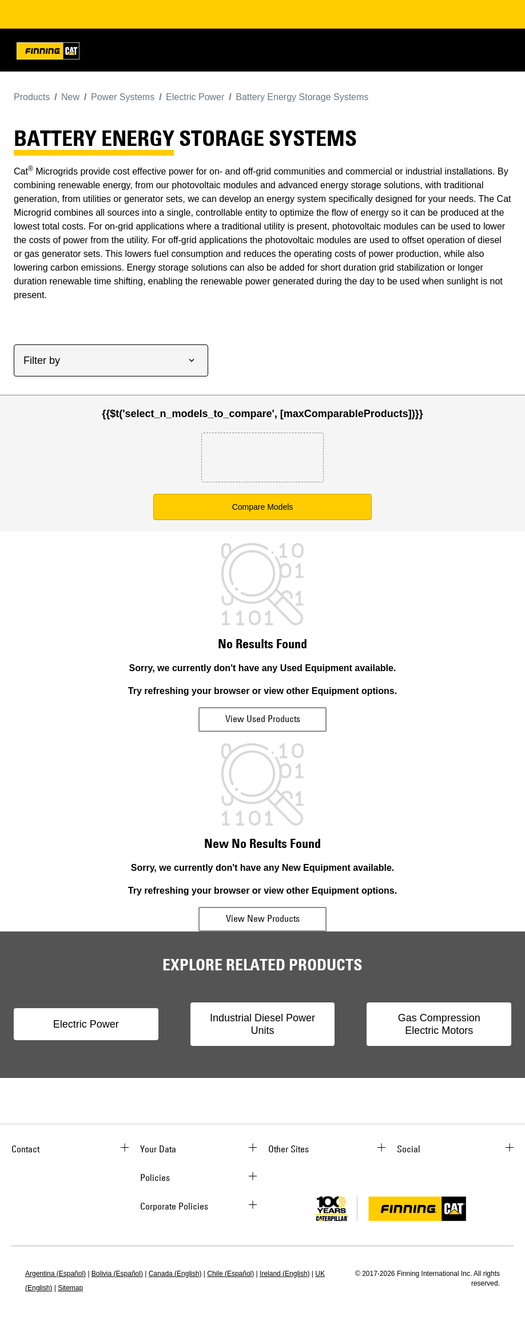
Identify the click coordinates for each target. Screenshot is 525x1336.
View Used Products (262, 718)
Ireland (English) (284, 1274)
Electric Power (86, 1024)
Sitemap (70, 1288)
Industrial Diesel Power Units (262, 1024)
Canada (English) (175, 1274)
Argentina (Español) (55, 1274)
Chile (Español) (230, 1274)
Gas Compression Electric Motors (439, 1024)
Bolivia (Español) (117, 1274)
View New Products (263, 918)
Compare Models (262, 507)
